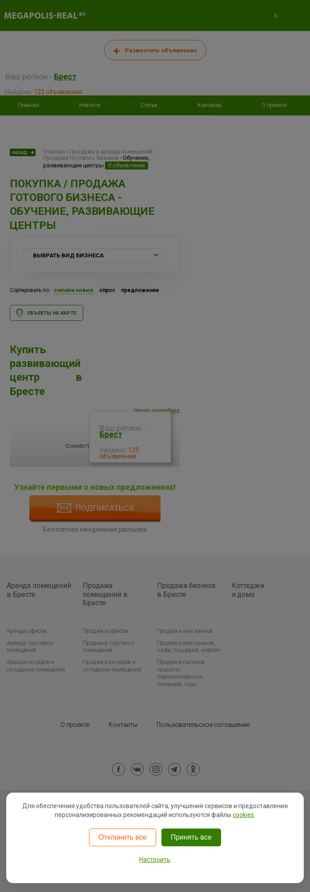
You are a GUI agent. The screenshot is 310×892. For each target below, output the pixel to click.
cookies (243, 814)
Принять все (191, 837)
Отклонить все (122, 837)
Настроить (154, 859)
